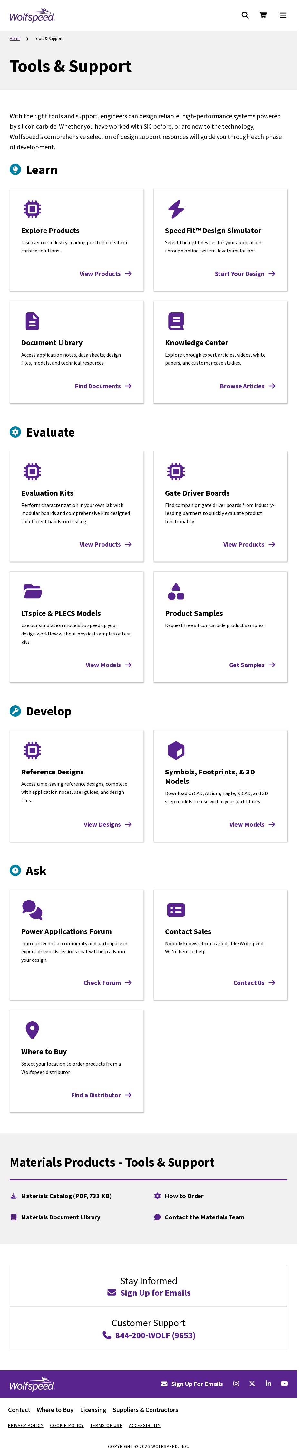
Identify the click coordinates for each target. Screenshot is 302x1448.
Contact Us (254, 983)
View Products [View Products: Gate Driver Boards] (249, 544)
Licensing (93, 1409)
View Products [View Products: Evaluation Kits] (106, 544)
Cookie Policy (67, 1425)
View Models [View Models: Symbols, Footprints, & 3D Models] (252, 824)
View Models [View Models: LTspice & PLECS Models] (109, 665)
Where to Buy (55, 1409)
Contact (19, 1409)
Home (15, 38)
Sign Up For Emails (191, 1384)
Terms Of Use (106, 1425)
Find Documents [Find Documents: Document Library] (103, 386)
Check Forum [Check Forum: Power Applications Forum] (107, 983)
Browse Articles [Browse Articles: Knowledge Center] (248, 386)
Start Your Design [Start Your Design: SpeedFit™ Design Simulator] (245, 274)
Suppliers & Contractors (145, 1409)
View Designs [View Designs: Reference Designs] (108, 824)
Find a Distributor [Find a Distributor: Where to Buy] (101, 1095)
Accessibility (145, 1425)
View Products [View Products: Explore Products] (106, 274)
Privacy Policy (26, 1425)
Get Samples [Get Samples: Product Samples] (252, 665)
